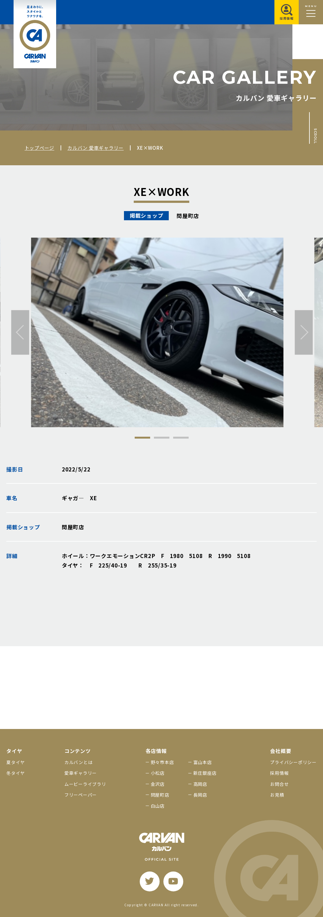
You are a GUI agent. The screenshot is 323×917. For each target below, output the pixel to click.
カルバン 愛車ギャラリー (96, 147)
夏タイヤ (15, 762)
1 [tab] (142, 437)
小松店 (158, 773)
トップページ (40, 147)
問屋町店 (160, 795)
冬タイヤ (15, 773)
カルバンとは (78, 762)
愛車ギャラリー (80, 773)
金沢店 (158, 784)
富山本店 (202, 762)
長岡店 (200, 795)
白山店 (158, 806)
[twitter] (150, 881)
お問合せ (279, 784)
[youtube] (173, 881)
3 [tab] (181, 437)
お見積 (277, 795)
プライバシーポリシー (293, 762)
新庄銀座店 (205, 773)
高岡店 (200, 784)
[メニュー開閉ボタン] (311, 12)
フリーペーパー (80, 795)
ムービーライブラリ (85, 784)
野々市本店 (162, 762)
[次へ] (304, 332)
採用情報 (279, 773)
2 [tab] (161, 437)
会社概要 (280, 751)
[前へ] (20, 332)
